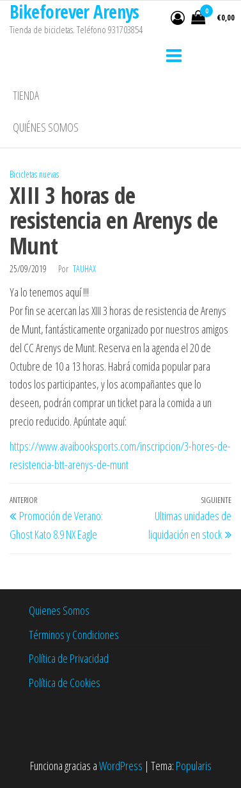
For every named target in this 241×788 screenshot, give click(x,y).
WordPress (121, 765)
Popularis (194, 765)
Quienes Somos (59, 610)
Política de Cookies (64, 682)
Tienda (26, 95)
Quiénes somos (46, 127)
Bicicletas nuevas (34, 174)
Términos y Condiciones (74, 634)
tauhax (84, 269)
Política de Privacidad (69, 658)
